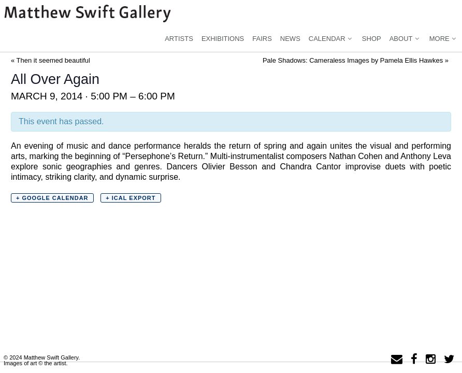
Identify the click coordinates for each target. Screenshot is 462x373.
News (290, 38)
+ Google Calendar (52, 198)
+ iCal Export (130, 198)
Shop (371, 38)
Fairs (262, 38)
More (443, 38)
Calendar (331, 38)
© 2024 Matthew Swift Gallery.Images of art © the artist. (42, 360)
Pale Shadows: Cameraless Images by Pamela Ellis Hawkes (356, 60)
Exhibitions (222, 38)
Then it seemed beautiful (50, 60)
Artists (179, 38)
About (405, 38)
